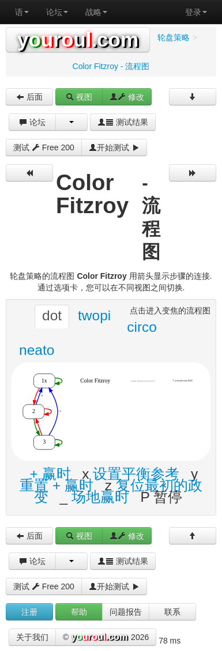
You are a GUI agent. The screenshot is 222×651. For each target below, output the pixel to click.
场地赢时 (100, 497)
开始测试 (114, 147)
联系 (172, 611)
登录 (196, 12)
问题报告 (126, 611)
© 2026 (106, 638)
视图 (79, 96)
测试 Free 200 (43, 147)
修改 (127, 96)
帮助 (79, 611)
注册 (29, 611)
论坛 (57, 12)
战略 (96, 12)
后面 (29, 96)
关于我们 (32, 637)
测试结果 (122, 122)
